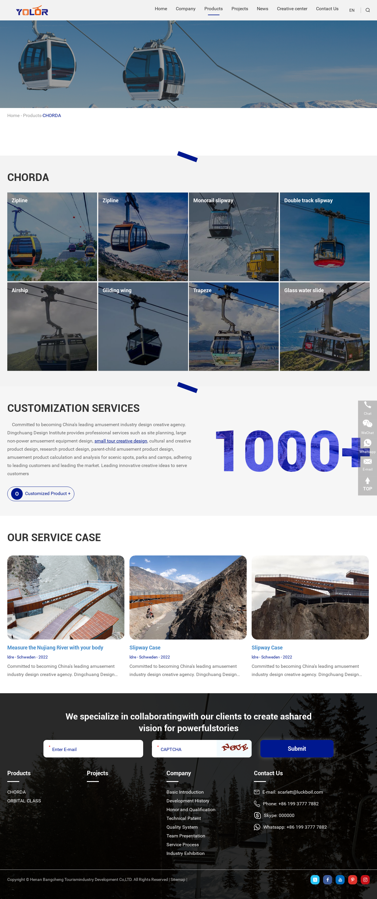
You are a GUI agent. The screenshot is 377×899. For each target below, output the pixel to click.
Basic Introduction (185, 792)
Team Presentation (185, 836)
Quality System (182, 827)
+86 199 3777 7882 (307, 827)
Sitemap (178, 879)
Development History (187, 801)
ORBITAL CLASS (24, 801)
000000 (286, 815)
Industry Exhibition (185, 853)
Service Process (182, 844)
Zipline (19, 200)
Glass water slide (304, 290)
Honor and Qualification (190, 809)
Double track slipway (308, 200)
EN (352, 10)
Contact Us (268, 773)
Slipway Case (144, 647)
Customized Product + (41, 494)
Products (32, 115)
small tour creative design (120, 441)
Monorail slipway (213, 200)
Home (13, 115)
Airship (20, 290)
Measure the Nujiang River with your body (55, 647)
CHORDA (52, 115)
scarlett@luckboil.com (300, 792)
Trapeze (202, 290)
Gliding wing (117, 290)
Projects (97, 773)
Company (178, 773)
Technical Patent (183, 818)
